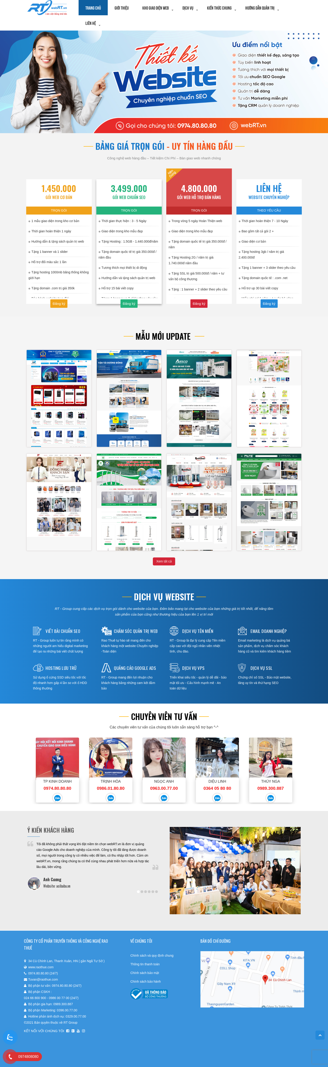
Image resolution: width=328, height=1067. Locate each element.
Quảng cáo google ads (135, 668)
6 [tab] (156, 891)
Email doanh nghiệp (269, 631)
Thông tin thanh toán (144, 964)
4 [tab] (149, 891)
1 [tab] (138, 891)
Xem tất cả (164, 561)
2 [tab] (142, 891)
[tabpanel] (92, 865)
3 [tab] (145, 891)
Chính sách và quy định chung (151, 955)
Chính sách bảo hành (145, 981)
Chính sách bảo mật (144, 973)
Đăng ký (59, 304)
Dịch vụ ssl (262, 668)
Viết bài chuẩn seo (63, 631)
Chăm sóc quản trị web (136, 631)
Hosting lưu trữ (61, 668)
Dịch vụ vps (193, 668)
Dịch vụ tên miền (197, 631)
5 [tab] (152, 891)
